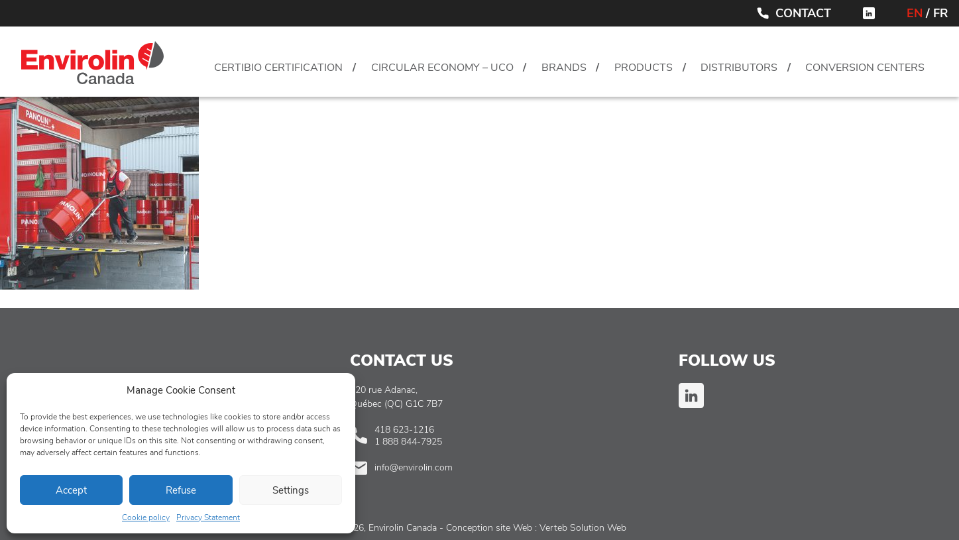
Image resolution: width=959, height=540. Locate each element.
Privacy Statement (208, 517)
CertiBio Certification (278, 67)
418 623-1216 (404, 429)
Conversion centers (865, 67)
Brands (564, 67)
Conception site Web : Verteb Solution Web (536, 527)
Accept (71, 490)
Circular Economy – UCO (442, 67)
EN (915, 13)
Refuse (181, 490)
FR (940, 13)
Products (643, 67)
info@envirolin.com (413, 467)
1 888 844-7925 (408, 441)
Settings (290, 490)
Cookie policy (146, 517)
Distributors (739, 67)
